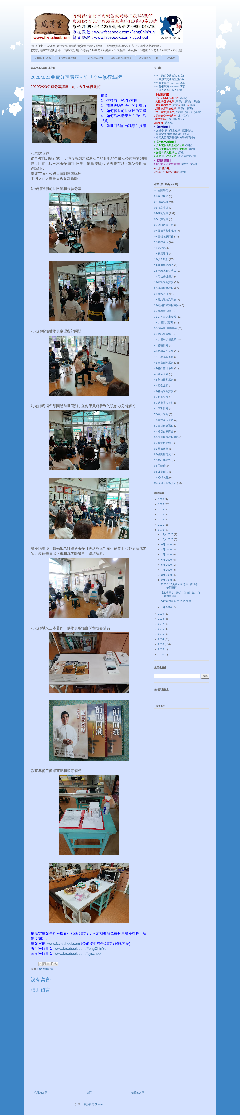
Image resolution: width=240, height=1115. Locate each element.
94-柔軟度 (160, 465)
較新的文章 (40, 1092)
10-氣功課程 (161, 242)
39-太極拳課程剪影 (165, 339)
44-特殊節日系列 (164, 368)
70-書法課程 (161, 414)
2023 (161, 514)
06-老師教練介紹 (164, 224)
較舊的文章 (137, 1092)
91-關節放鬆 (161, 448)
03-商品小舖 (161, 207)
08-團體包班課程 (164, 236)
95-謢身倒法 (161, 471)
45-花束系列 (161, 374)
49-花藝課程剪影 (164, 391)
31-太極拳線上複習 (165, 316)
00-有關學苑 (161, 190)
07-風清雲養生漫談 (165, 230)
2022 (161, 519)
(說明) (186, 163)
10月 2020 (167, 539)
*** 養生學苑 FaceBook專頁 (170, 82)
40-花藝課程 (161, 345)
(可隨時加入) (176, 119)
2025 (161, 504)
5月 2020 (166, 564)
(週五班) (168, 122)
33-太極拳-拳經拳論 (165, 328)
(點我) (183, 98)
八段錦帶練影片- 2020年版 (176, 600)
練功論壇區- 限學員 (121, 58)
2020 (161, 529)
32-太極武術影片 (164, 322)
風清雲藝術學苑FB (68, 58)
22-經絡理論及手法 (165, 299)
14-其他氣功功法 (164, 265)
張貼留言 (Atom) (93, 1104)
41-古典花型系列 (164, 351)
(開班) (188, 101)
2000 (161, 654)
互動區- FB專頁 (42, 58)
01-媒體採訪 (161, 196)
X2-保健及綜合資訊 (165, 483)
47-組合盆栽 (161, 385)
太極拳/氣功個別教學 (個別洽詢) (174, 130)
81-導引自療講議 (164, 431)
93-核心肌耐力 (162, 460)
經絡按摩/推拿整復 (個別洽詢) (173, 134)
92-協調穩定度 (162, 454)
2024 (161, 509)
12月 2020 (167, 534)
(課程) (188, 145)
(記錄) (194, 163)
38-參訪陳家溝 (162, 333)
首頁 (89, 1092)
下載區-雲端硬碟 (94, 58)
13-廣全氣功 (161, 259)
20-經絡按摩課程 (164, 288)
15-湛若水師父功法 (165, 270)
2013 (161, 644)
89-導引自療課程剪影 (166, 437)
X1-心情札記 (161, 477)
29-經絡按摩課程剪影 (166, 305)
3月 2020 (166, 574)
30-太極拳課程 (162, 310)
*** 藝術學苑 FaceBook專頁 (170, 86)
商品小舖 (170, 58)
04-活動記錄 (46, 968)
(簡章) (179, 101)
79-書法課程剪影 (164, 420)
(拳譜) (196, 101)
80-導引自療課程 (164, 425)
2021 (161, 524)
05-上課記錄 (161, 219)
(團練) (193, 105)
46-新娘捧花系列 (164, 379)
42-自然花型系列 (164, 356)
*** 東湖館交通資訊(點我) (169, 79)
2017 (161, 623)
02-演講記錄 (161, 201)
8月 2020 (166, 549)
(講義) (197, 112)
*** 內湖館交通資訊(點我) (169, 75)
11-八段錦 (160, 247)
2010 (161, 649)
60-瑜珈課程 (161, 408)
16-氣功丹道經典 (164, 276)
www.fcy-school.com (63, 944)
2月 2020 (166, 579)
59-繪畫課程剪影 (164, 402)
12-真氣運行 (161, 253)
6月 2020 (166, 559)
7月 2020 (166, 554)
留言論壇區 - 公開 (148, 58)
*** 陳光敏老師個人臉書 (168, 90)
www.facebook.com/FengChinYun (81, 949)
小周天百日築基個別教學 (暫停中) (175, 137)
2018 (161, 618)
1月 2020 (166, 607)
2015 (161, 633)
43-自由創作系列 (164, 362)
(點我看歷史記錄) (188, 156)
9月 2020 (166, 544)
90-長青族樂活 (162, 442)
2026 (161, 499)
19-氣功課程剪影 (164, 282)
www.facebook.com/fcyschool (78, 954)
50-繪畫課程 (161, 396)
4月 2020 (166, 569)
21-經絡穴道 (161, 293)
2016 (161, 628)
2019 (161, 613)
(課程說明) (183, 115)
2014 (161, 639)
